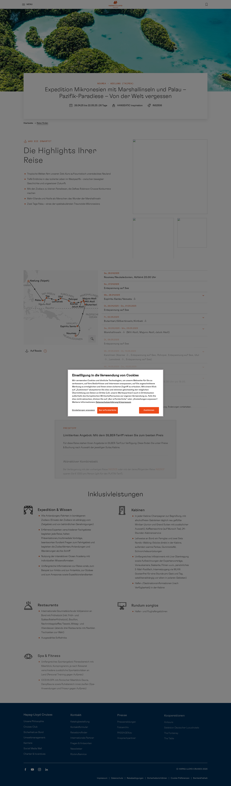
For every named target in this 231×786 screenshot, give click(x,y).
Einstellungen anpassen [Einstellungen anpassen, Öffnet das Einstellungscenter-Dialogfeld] (83, 410)
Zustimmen (149, 410)
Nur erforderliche (107, 410)
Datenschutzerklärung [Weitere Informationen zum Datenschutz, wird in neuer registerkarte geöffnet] (107, 402)
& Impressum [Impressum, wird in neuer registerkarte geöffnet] (124, 402)
